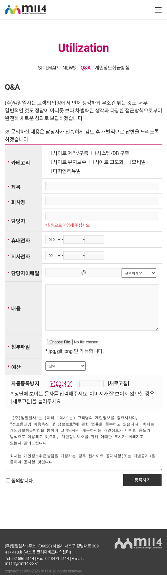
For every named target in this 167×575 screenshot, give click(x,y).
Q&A (85, 67)
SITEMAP (48, 67)
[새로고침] (118, 393)
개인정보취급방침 (112, 67)
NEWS (69, 67)
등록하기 (142, 489)
